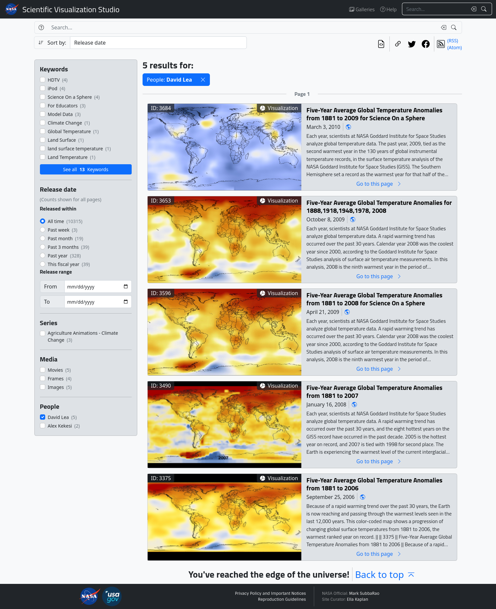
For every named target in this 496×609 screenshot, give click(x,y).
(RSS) (452, 40)
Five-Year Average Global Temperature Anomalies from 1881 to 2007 (374, 391)
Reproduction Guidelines (282, 599)
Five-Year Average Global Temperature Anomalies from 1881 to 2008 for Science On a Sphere (374, 299)
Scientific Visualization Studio (70, 9)
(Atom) (454, 47)
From (50, 286)
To (47, 301)
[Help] (41, 27)
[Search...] (434, 9)
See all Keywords (85, 169)
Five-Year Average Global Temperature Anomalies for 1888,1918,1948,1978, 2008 (379, 206)
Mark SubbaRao (364, 593)
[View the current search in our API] (381, 44)
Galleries (362, 9)
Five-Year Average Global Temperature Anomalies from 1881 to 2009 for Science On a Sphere (374, 114)
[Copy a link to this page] (398, 44)
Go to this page (379, 183)
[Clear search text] (472, 9)
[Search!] (484, 9)
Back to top (385, 574)
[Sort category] (158, 42)
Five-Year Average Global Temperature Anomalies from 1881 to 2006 (374, 484)
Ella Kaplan (357, 599)
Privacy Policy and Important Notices (270, 593)
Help (388, 9)
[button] (203, 79)
